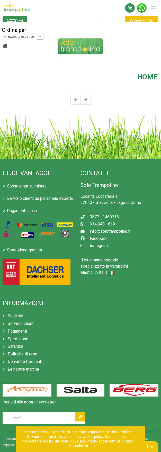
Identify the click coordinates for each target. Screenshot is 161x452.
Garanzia (15, 346)
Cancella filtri (141, 20)
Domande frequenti (25, 361)
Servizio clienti (21, 323)
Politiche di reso (22, 354)
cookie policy (93, 437)
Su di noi (15, 316)
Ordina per (14, 30)
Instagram (94, 245)
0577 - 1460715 (99, 216)
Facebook (94, 238)
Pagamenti (17, 331)
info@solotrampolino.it (105, 231)
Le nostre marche (23, 369)
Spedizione (18, 338)
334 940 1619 (97, 224)
